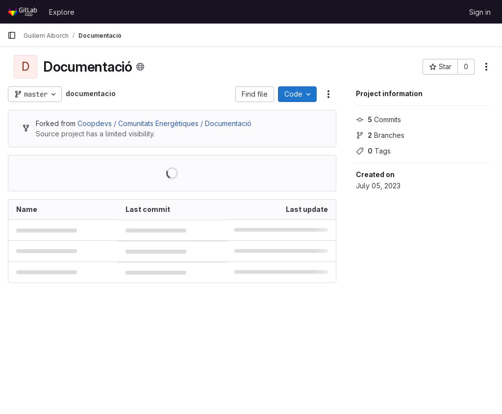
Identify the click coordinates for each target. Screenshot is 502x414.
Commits (378, 119)
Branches (380, 135)
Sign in (480, 12)
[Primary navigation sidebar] (12, 35)
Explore (62, 12)
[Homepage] (23, 12)
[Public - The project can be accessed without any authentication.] (140, 67)
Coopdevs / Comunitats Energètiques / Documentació (164, 123)
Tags (373, 151)
